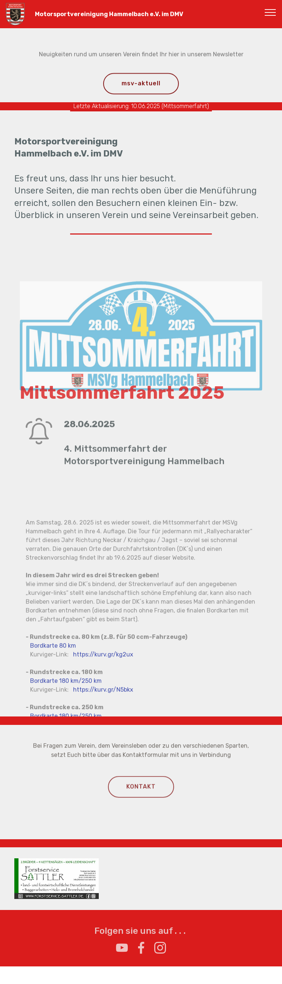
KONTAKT (141, 791)
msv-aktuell (141, 84)
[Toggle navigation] (270, 12)
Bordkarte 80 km (53, 695)
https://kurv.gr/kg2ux (103, 704)
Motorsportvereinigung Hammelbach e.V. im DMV (106, 14)
